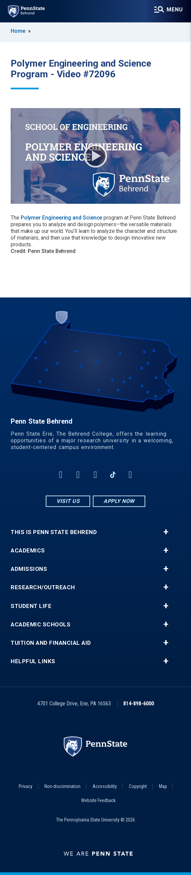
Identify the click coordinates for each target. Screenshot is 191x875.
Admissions (29, 569)
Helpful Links (33, 661)
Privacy (25, 786)
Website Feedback (98, 800)
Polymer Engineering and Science (62, 217)
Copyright (138, 786)
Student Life (31, 606)
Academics (28, 550)
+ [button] (165, 532)
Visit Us (67, 501)
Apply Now (119, 501)
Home (18, 31)
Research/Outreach (43, 587)
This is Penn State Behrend (54, 532)
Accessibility (104, 786)
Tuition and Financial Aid (51, 643)
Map (163, 786)
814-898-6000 (138, 703)
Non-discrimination (62, 786)
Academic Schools (40, 624)
